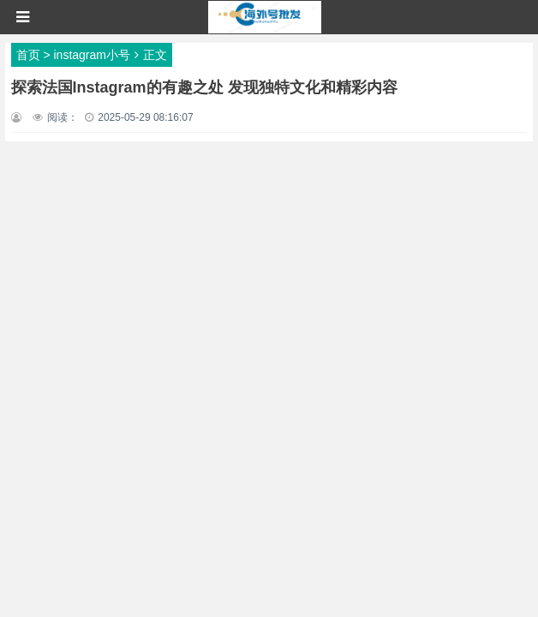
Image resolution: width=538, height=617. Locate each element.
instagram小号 (92, 55)
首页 (28, 55)
